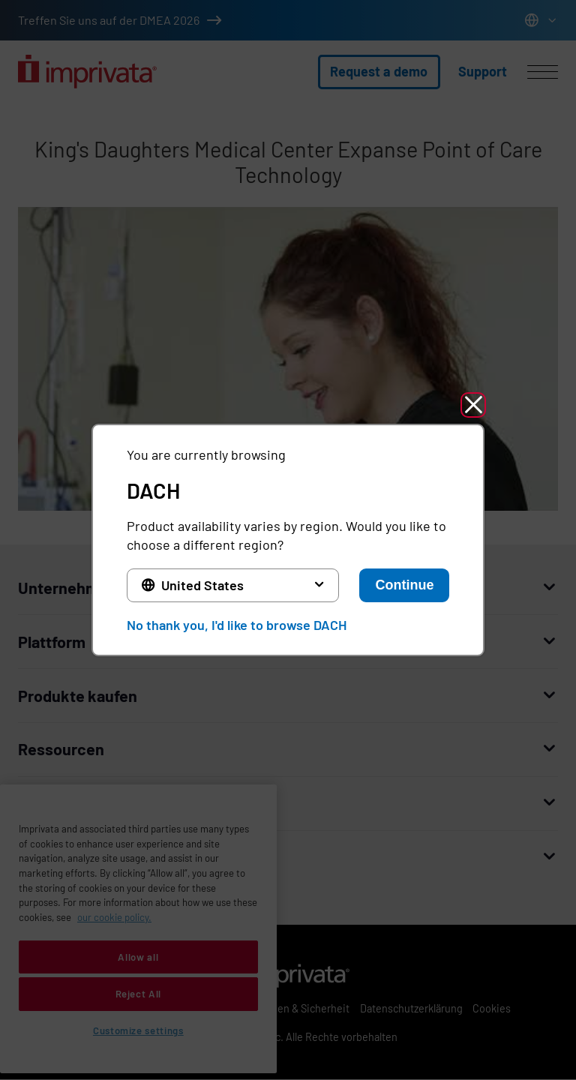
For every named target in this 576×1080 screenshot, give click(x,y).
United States (202, 585)
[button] (473, 405)
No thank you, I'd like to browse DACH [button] (236, 624)
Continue (404, 585)
